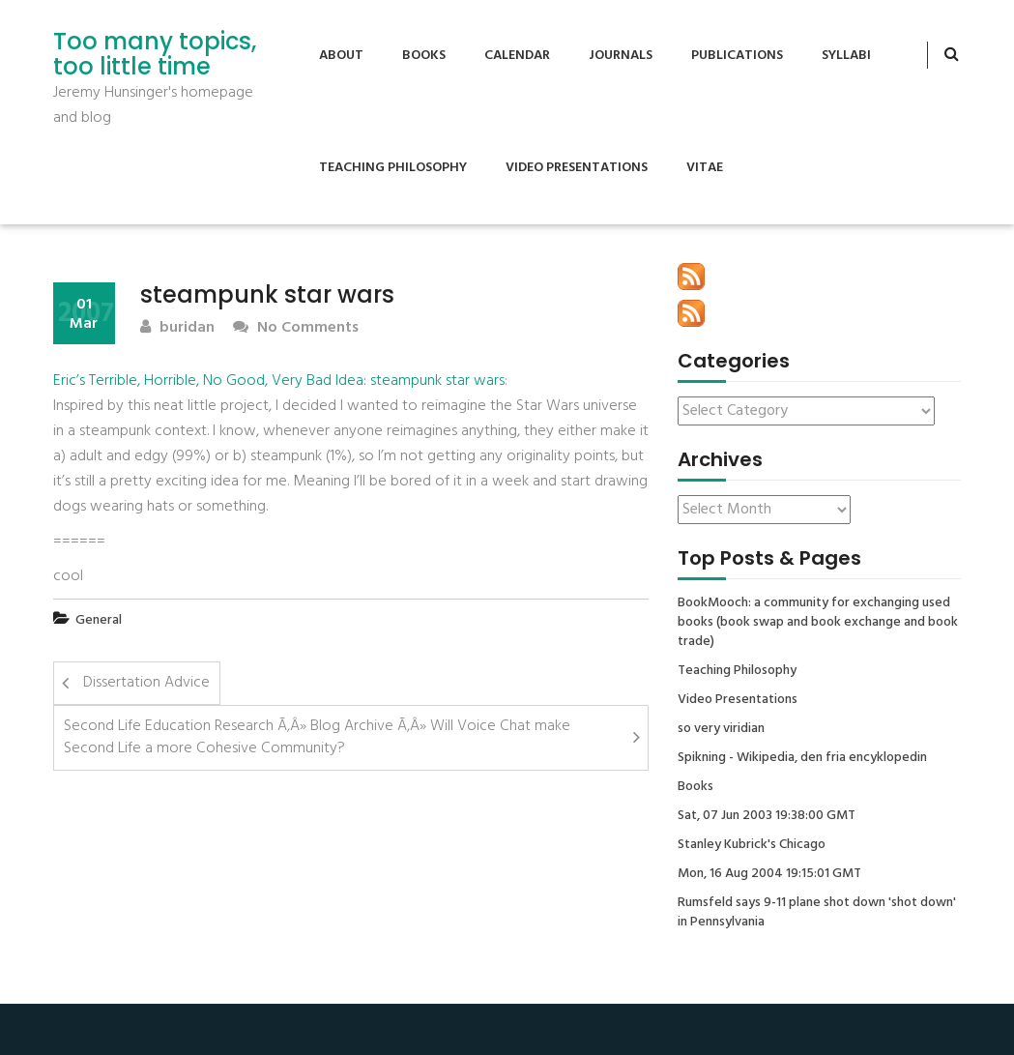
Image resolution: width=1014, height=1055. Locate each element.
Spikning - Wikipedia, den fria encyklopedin (802, 758)
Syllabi (846, 55)
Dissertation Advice (146, 682)
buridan (177, 328)
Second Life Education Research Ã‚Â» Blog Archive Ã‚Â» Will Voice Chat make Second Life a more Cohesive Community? (317, 737)
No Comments (296, 328)
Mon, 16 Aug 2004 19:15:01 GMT (769, 874)
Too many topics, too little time (154, 54)
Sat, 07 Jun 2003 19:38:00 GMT (766, 816)
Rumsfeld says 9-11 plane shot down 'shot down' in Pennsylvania (817, 913)
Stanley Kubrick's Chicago (752, 845)
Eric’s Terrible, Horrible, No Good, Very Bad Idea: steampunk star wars (279, 381)
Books (424, 55)
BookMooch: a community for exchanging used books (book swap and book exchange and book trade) (818, 623)
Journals (620, 55)
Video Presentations (577, 168)
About (341, 55)
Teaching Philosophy (393, 168)
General (98, 620)
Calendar (517, 55)
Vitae (704, 168)
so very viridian (721, 729)
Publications (737, 55)
